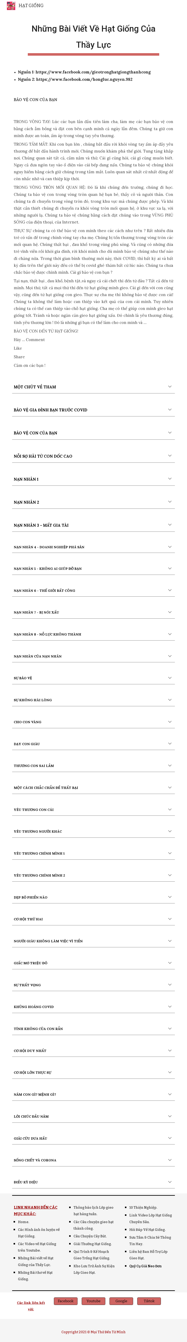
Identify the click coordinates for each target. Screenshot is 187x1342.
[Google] (121, 1301)
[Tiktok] (149, 1301)
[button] (170, 387)
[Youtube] (93, 1301)
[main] (93, 37)
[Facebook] (65, 1301)
